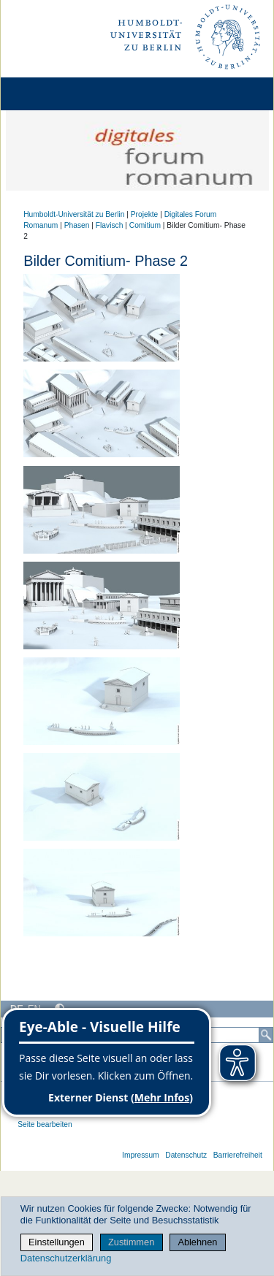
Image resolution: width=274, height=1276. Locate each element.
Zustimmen (131, 1242)
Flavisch (109, 225)
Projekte (145, 214)
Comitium (145, 225)
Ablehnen (197, 1242)
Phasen (77, 225)
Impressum (140, 1155)
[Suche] (266, 1035)
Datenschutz (186, 1155)
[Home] (52, 93)
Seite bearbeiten (45, 1124)
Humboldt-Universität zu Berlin (73, 214)
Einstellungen (56, 1242)
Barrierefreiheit (237, 1155)
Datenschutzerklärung (65, 1258)
